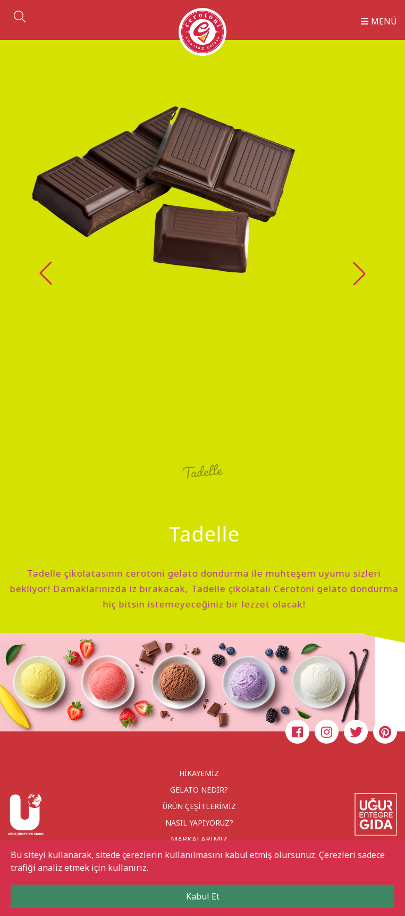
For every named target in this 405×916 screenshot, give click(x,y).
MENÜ (379, 21)
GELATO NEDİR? (199, 790)
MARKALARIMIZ (199, 839)
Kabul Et (203, 896)
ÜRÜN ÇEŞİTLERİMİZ (199, 806)
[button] (359, 273)
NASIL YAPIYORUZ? (199, 823)
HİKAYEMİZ (199, 773)
